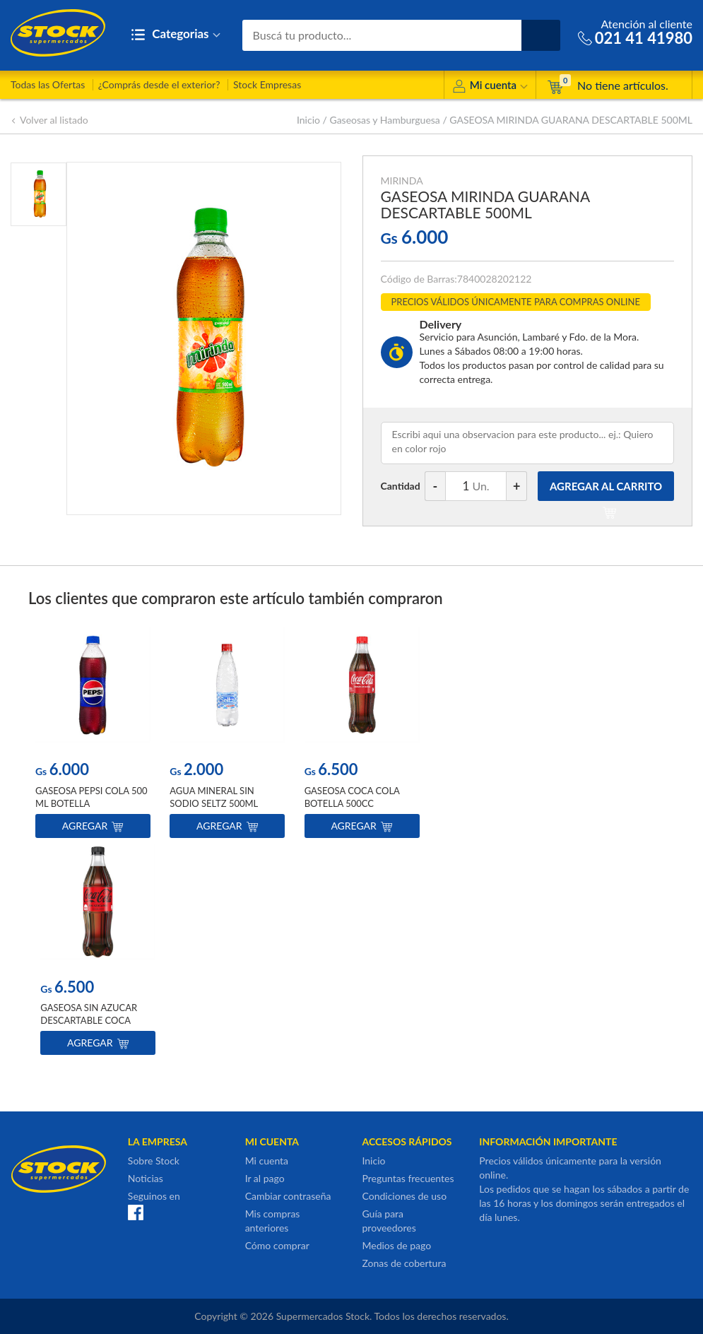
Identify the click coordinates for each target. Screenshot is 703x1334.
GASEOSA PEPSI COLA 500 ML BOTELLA (91, 796)
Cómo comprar (277, 1245)
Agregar (93, 825)
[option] (93, 735)
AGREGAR (606, 490)
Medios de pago (396, 1245)
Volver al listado (49, 120)
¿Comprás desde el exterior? (159, 84)
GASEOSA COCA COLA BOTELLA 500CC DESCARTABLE (352, 802)
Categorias (175, 35)
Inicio (308, 120)
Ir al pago (265, 1178)
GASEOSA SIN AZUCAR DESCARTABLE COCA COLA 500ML (88, 1020)
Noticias (145, 1178)
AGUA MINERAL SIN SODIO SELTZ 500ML (214, 796)
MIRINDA (402, 181)
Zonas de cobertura (404, 1263)
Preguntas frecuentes (408, 1178)
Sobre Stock (153, 1161)
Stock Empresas (267, 84)
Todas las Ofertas (48, 84)
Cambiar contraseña (288, 1196)
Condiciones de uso (404, 1196)
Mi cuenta (490, 87)
